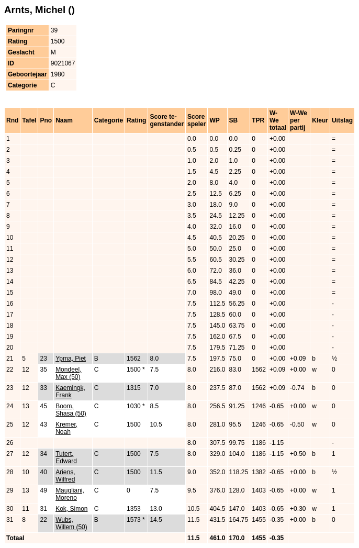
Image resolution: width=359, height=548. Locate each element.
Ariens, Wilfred (65, 475)
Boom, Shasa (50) (70, 409)
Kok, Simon (71, 508)
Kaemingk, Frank (70, 391)
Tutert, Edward (66, 457)
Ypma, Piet (70, 358)
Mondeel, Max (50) (68, 373)
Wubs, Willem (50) (71, 523)
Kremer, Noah (66, 428)
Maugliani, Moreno (69, 494)
